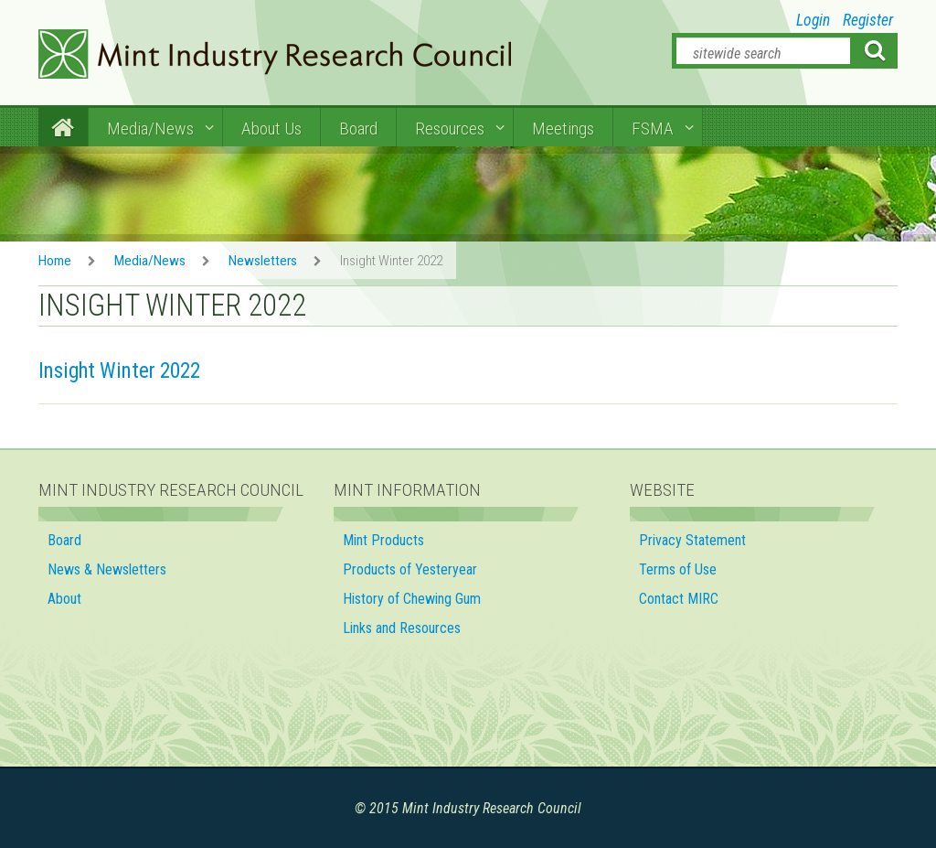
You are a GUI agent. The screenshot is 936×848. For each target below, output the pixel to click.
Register (868, 20)
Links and (403, 628)
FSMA (653, 128)
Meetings (563, 128)
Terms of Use (678, 569)
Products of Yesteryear (410, 569)
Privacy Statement (692, 540)
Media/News (150, 128)
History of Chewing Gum (412, 598)
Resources (449, 128)
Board (358, 128)
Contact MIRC (678, 598)
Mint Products (383, 540)
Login (813, 20)
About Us (271, 128)
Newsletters (263, 260)
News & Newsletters (107, 569)
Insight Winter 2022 (119, 371)
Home (54, 260)
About (64, 598)
